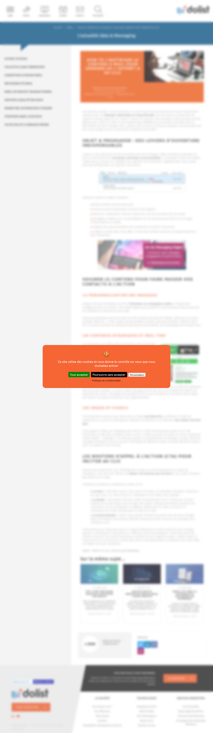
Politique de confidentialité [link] (106, 380)
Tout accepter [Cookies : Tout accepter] (79, 374)
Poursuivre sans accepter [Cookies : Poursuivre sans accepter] (109, 374)
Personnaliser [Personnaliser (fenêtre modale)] (137, 374)
